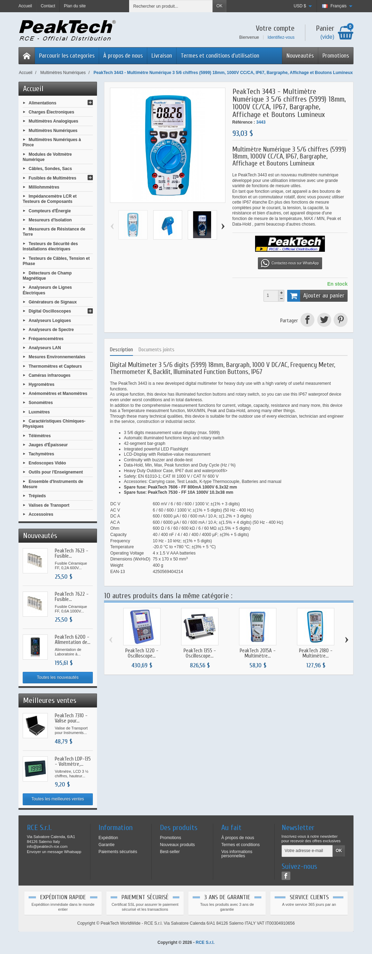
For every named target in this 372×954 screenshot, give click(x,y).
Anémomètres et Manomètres (58, 393)
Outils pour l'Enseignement (56, 472)
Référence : (243, 122)
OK (219, 5)
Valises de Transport (49, 504)
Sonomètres (41, 402)
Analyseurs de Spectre (51, 329)
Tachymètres (41, 454)
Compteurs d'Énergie (50, 210)
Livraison (161, 55)
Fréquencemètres (46, 338)
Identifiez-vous (281, 37)
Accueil (33, 88)
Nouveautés (300, 55)
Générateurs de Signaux (53, 302)
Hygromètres (41, 384)
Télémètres (40, 435)
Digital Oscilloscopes (50, 311)
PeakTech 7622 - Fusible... (72, 596)
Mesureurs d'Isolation (50, 220)
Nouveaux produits (177, 844)
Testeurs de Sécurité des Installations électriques (50, 246)
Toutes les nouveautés (58, 677)
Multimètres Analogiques (53, 121)
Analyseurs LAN (45, 347)
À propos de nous (123, 55)
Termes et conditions (240, 844)
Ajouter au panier (315, 296)
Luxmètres (39, 411)
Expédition (108, 837)
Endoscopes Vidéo (47, 463)
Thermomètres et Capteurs (55, 366)
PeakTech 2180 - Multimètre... (316, 653)
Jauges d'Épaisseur (48, 444)
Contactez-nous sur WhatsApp (290, 263)
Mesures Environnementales (57, 356)
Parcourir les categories (67, 55)
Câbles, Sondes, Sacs (50, 168)
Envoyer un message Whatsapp (54, 852)
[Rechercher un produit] (171, 6)
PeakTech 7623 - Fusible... (71, 553)
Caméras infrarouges (49, 375)
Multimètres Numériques (53, 130)
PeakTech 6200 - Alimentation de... (72, 639)
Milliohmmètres (44, 186)
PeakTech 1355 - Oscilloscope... (200, 653)
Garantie (106, 844)
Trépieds (37, 495)
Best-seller (170, 851)
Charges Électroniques (51, 112)
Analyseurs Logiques (50, 320)
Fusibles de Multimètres (52, 177)
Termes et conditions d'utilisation (220, 55)
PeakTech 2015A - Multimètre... (258, 653)
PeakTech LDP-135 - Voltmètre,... (73, 761)
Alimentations (42, 103)
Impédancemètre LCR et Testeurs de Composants (49, 199)
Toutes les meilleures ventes (57, 799)
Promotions (335, 55)
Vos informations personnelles (236, 853)
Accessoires (41, 514)
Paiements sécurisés (117, 851)
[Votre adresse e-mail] (307, 851)
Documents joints (156, 350)
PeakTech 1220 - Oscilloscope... (141, 653)
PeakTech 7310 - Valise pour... (71, 718)
